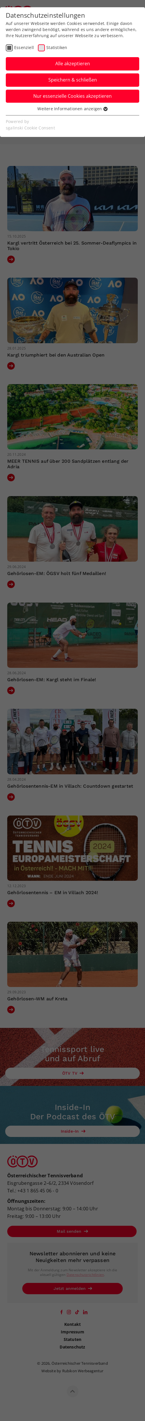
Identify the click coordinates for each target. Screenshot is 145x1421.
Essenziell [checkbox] (24, 47)
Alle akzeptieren (72, 63)
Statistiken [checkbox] (56, 47)
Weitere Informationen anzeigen (72, 108)
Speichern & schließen (72, 80)
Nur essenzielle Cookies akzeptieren (72, 96)
